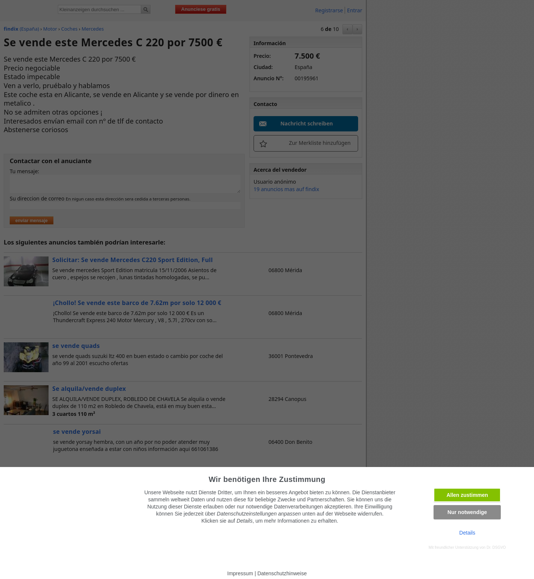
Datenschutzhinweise (282, 573)
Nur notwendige (467, 512)
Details (467, 533)
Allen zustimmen (467, 495)
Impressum (240, 573)
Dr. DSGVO (496, 547)
